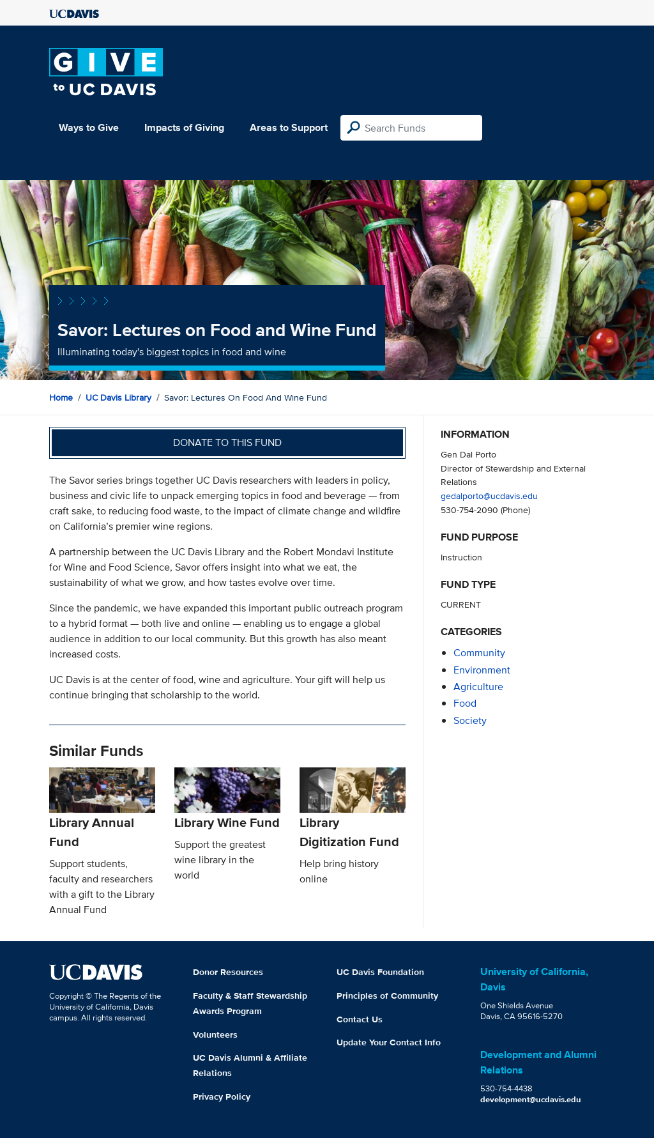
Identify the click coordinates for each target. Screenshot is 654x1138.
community (479, 652)
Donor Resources (228, 971)
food (464, 703)
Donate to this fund (227, 442)
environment (481, 670)
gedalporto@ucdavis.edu (489, 495)
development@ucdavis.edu (530, 1099)
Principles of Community (387, 995)
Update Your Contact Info (389, 1042)
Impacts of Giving (184, 127)
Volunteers (215, 1034)
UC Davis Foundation (380, 971)
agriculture (478, 686)
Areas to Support (289, 127)
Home (61, 397)
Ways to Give (89, 127)
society (470, 720)
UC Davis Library (118, 397)
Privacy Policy (221, 1096)
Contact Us (360, 1019)
